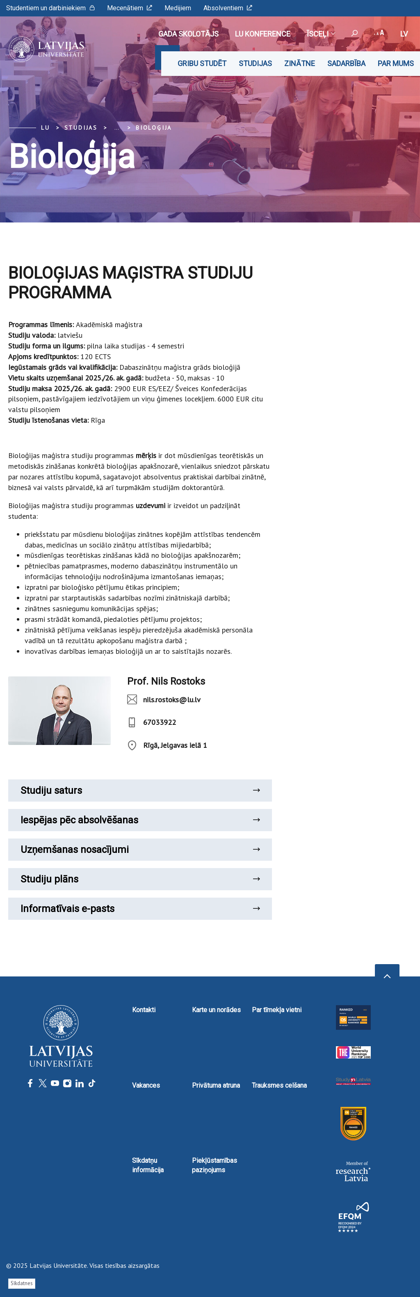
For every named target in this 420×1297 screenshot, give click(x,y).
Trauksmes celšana (279, 1085)
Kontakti (143, 1010)
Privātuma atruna (216, 1085)
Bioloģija (154, 127)
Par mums (396, 63)
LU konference (262, 34)
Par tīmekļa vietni (276, 1010)
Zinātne (299, 63)
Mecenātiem (129, 8)
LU (45, 127)
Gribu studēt (202, 63)
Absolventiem (227, 8)
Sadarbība (346, 63)
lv (404, 34)
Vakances (146, 1085)
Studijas (255, 63)
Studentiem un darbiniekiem (50, 8)
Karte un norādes (216, 1010)
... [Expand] (116, 127)
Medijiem (177, 8)
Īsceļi (321, 34)
